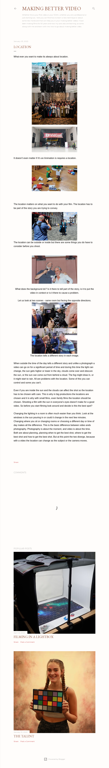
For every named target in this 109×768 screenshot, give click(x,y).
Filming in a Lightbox (33, 637)
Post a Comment (27, 642)
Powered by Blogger (54, 759)
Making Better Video (51, 8)
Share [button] (16, 462)
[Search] (93, 8)
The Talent (24, 736)
